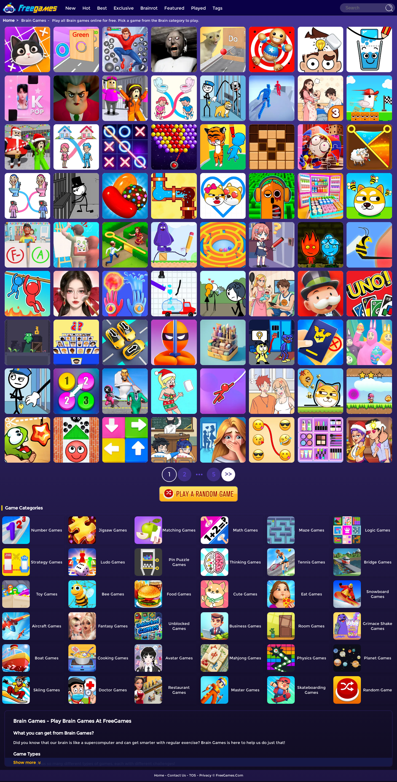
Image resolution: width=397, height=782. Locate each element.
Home (9, 20)
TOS (192, 775)
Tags (217, 8)
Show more (27, 762)
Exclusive (124, 8)
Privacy (205, 775)
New (70, 8)
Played (198, 8)
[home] (30, 2)
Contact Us (176, 775)
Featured (174, 8)
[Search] (367, 7)
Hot (86, 8)
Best (102, 8)
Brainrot (149, 8)
